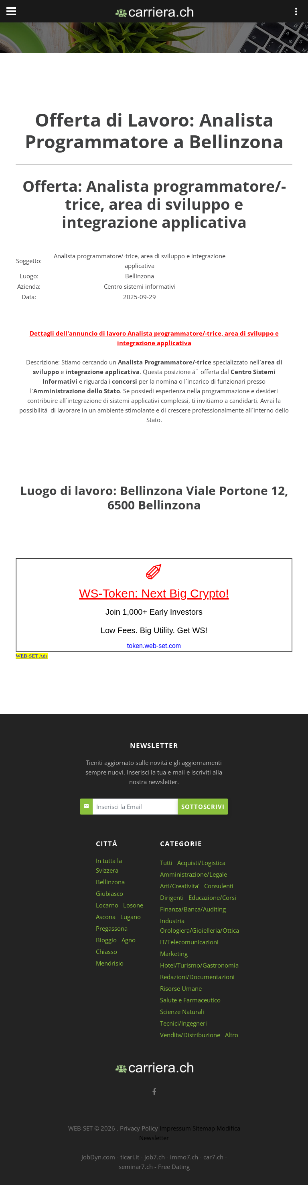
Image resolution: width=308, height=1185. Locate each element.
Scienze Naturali (182, 1012)
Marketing (174, 954)
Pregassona (112, 928)
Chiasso (106, 952)
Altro (231, 1035)
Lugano (130, 917)
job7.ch (154, 1157)
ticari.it (129, 1157)
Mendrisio (110, 963)
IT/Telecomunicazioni (189, 942)
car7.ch (213, 1157)
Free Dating (174, 1167)
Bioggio (106, 940)
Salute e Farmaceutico (190, 1000)
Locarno (107, 905)
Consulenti (218, 886)
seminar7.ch (136, 1167)
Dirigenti (172, 897)
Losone (133, 905)
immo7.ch (184, 1157)
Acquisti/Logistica (201, 863)
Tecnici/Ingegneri (183, 1023)
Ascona (106, 917)
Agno (129, 940)
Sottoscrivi (203, 807)
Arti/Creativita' (179, 886)
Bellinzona (110, 882)
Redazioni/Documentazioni (197, 977)
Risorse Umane (181, 988)
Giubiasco (109, 893)
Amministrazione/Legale (193, 874)
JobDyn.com (98, 1157)
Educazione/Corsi (212, 897)
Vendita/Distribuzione (190, 1035)
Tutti (166, 863)
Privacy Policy (139, 1128)
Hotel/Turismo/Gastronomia (199, 965)
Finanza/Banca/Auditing (193, 909)
